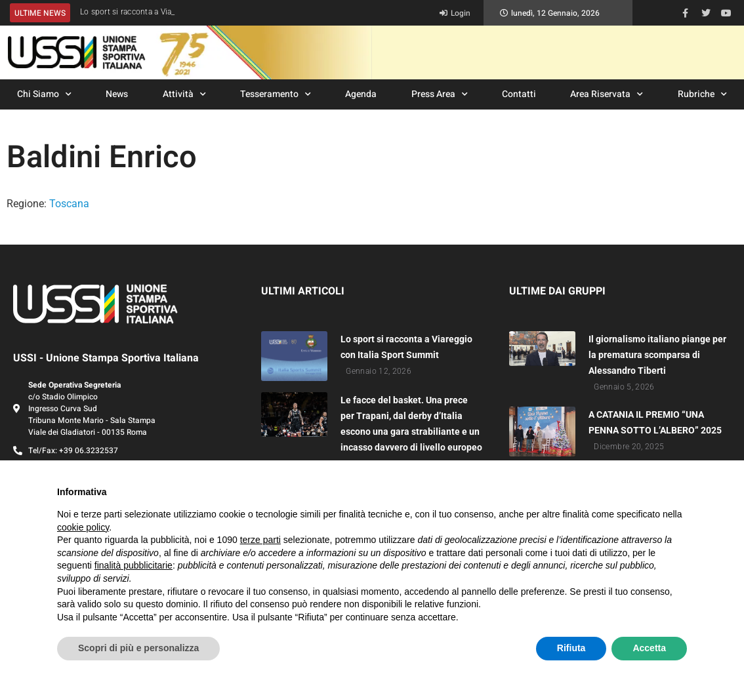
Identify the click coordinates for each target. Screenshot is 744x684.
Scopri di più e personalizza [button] (138, 648)
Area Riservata (606, 94)
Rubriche (702, 94)
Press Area (439, 94)
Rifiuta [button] (571, 648)
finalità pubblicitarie (133, 565)
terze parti (260, 539)
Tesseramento (275, 94)
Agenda (361, 94)
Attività (184, 94)
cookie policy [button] (83, 527)
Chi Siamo (44, 94)
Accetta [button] (649, 648)
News (117, 94)
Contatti (519, 94)
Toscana (69, 203)
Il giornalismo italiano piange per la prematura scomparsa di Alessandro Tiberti (657, 355)
